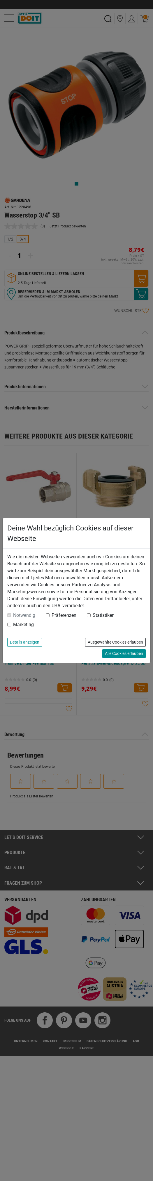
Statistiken (104, 615)
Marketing (23, 624)
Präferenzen (64, 615)
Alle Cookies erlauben (124, 653)
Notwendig (24, 615)
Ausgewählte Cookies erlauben (115, 642)
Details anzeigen (24, 642)
